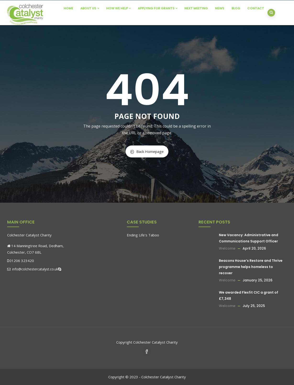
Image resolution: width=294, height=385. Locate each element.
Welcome (227, 248)
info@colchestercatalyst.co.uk (32, 269)
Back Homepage (147, 151)
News (219, 8)
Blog (236, 8)
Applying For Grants (157, 8)
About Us (89, 8)
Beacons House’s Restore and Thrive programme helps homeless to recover (251, 266)
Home (68, 8)
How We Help (118, 8)
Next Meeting (196, 8)
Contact (255, 8)
